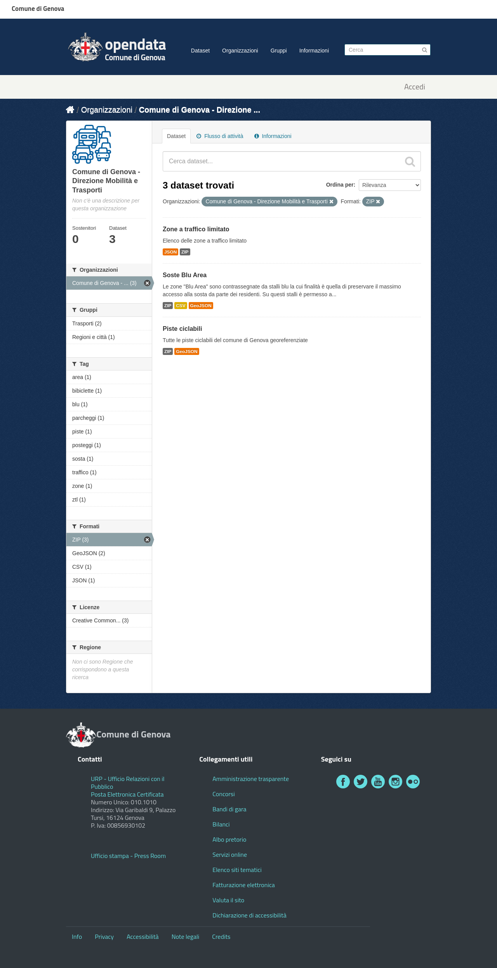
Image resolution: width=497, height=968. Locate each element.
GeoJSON (201, 305)
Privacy (104, 936)
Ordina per (340, 185)
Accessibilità (142, 936)
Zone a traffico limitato (196, 229)
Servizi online (229, 854)
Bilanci (220, 824)
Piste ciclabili (182, 328)
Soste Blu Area (185, 275)
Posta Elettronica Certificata (127, 794)
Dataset (200, 50)
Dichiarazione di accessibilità (249, 915)
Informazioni (314, 50)
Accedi (414, 87)
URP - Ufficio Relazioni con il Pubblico (128, 782)
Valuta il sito (228, 900)
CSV (180, 305)
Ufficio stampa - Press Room (128, 855)
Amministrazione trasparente (250, 778)
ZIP (184, 252)
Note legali (186, 936)
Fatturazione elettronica (243, 884)
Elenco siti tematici (236, 869)
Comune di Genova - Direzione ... (199, 109)
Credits (221, 936)
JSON (170, 252)
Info (77, 936)
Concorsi (223, 794)
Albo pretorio (229, 839)
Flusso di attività (219, 136)
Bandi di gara (229, 809)
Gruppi (279, 50)
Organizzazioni (240, 50)
